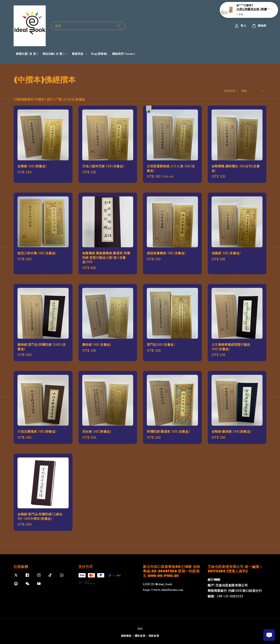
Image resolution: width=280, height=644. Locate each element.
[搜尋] (119, 26)
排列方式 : (230, 90)
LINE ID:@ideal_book (157, 584)
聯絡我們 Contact (123, 53)
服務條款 (126, 635)
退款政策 (154, 635)
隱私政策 (140, 635)
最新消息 (77, 53)
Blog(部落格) (99, 53)
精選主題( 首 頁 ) (27, 53)
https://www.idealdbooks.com (163, 589)
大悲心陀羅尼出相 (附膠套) (253, 9)
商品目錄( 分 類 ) (54, 53)
